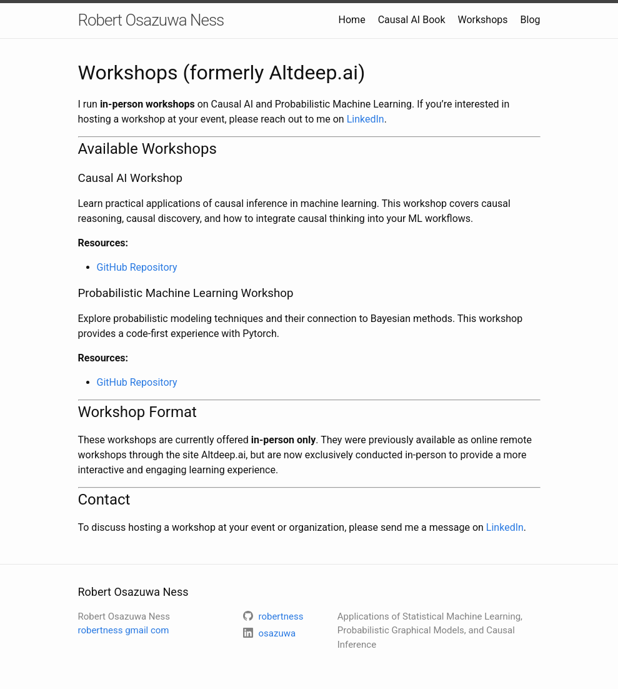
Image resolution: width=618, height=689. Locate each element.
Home (352, 20)
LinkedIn (365, 119)
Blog (531, 20)
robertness (123, 630)
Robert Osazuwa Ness (151, 20)
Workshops (482, 20)
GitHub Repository (137, 267)
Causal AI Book (412, 20)
